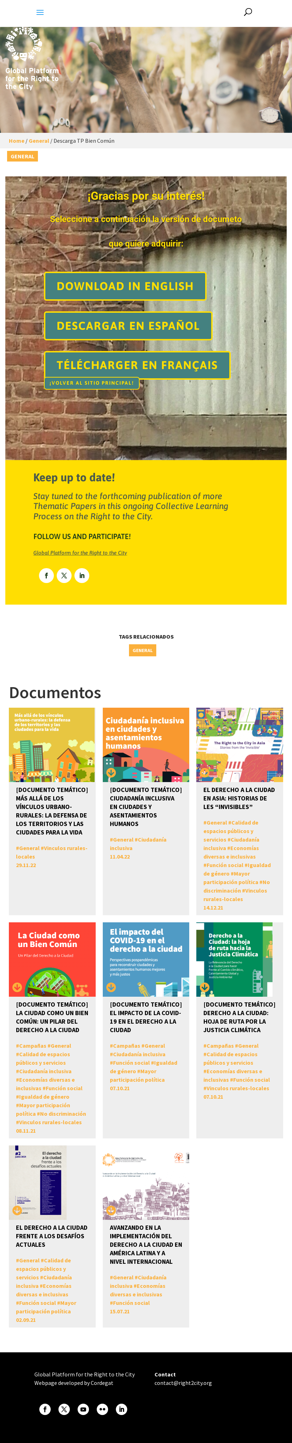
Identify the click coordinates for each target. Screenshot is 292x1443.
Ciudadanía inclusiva (45, 1071)
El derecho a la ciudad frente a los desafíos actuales (52, 1236)
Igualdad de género (44, 1096)
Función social (225, 864)
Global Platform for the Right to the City (80, 553)
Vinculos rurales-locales (50, 1122)
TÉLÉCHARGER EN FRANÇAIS (137, 365)
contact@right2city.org (183, 1382)
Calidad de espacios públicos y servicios (230, 831)
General (39, 140)
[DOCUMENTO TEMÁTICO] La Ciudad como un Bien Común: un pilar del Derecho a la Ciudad (52, 1017)
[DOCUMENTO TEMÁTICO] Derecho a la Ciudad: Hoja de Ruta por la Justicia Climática (239, 1017)
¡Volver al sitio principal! (92, 383)
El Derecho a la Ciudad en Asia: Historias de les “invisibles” (239, 798)
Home (16, 140)
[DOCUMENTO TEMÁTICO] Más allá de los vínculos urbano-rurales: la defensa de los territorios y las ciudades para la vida (52, 811)
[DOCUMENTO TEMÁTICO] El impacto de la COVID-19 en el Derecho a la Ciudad (146, 1017)
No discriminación (63, 1113)
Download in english (125, 286)
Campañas (32, 1045)
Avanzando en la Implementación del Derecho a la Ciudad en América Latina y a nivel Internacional (146, 1244)
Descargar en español (128, 325)
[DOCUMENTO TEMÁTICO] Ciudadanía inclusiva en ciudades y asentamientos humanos (146, 807)
